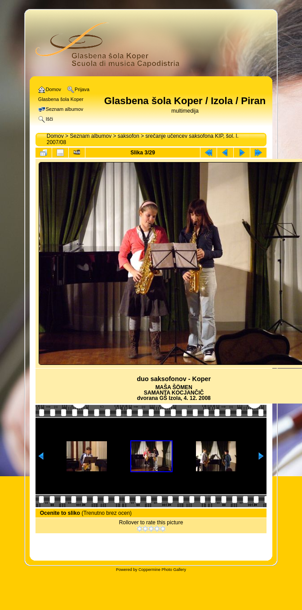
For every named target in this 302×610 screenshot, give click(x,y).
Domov (55, 136)
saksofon (128, 136)
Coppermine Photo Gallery (162, 569)
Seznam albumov (90, 136)
